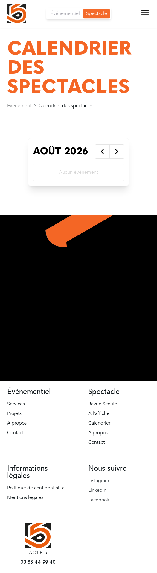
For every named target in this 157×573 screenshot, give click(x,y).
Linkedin (97, 490)
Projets (14, 413)
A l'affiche (98, 413)
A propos (17, 423)
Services (16, 403)
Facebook (98, 499)
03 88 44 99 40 (38, 562)
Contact (15, 432)
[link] (19, 105)
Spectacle (96, 9)
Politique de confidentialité (36, 487)
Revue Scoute (102, 403)
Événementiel (65, 9)
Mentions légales (25, 497)
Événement (19, 105)
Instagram (98, 480)
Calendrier (99, 423)
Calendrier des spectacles (66, 105)
